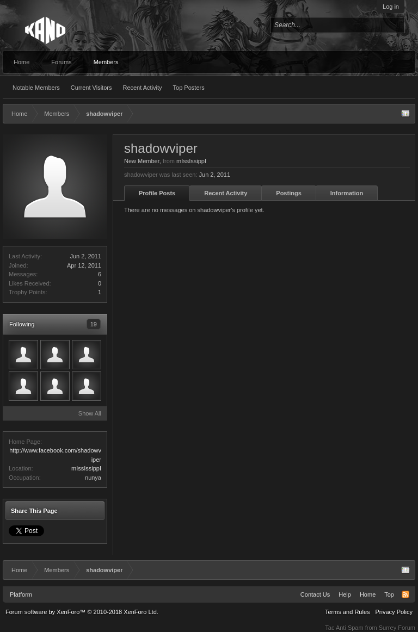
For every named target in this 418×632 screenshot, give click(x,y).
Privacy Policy (394, 612)
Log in (391, 6)
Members (106, 62)
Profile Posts (157, 193)
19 (93, 324)
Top (389, 594)
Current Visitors (91, 87)
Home (21, 62)
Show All (89, 413)
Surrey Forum (397, 627)
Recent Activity (142, 87)
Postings (288, 193)
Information (347, 193)
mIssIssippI (86, 468)
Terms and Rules (347, 612)
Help (345, 594)
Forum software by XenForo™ (81, 612)
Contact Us (315, 594)
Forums (61, 62)
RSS (405, 594)
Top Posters (189, 87)
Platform (21, 594)
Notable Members (36, 87)
